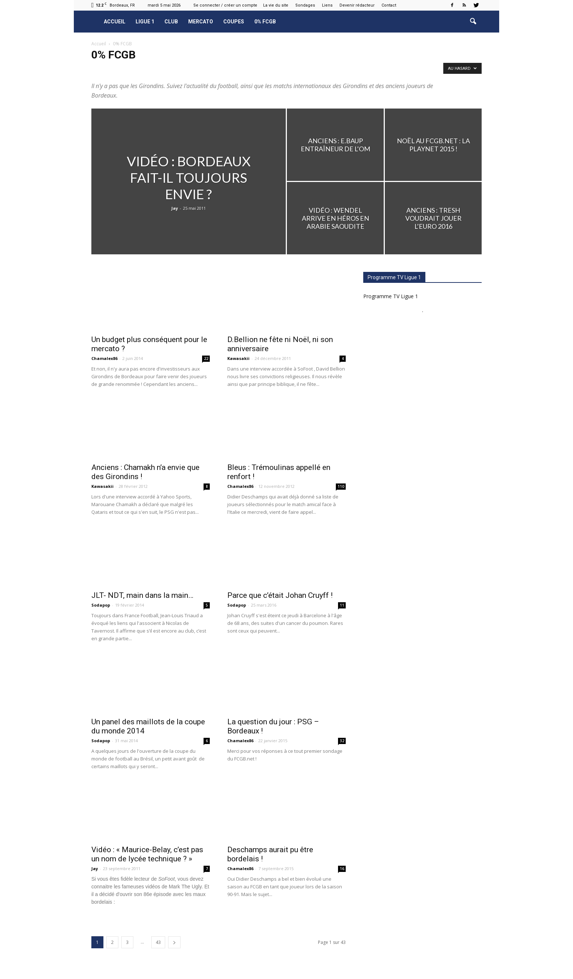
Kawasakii (238, 358)
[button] (473, 21)
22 (206, 358)
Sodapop (100, 605)
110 (341, 486)
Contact (389, 5)
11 (342, 605)
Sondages (305, 5)
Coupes (233, 21)
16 (342, 868)
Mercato (200, 21)
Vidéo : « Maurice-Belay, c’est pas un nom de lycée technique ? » (147, 854)
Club (171, 21)
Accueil (114, 21)
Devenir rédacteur (357, 5)
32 (342, 740)
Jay (174, 208)
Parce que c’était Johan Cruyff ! (280, 595)
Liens (327, 5)
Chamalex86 (104, 358)
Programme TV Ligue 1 (390, 296)
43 (158, 942)
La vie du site (275, 5)
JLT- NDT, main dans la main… (142, 595)
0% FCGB (265, 21)
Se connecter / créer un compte (225, 5)
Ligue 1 (145, 21)
